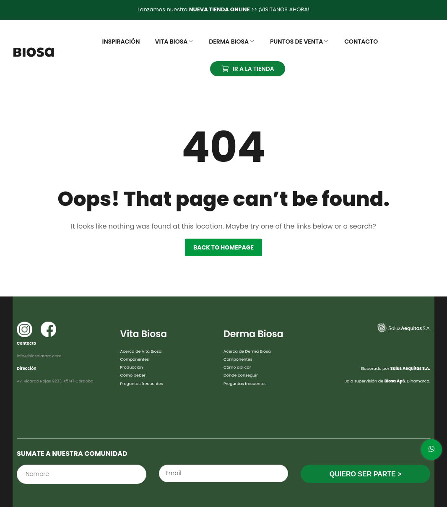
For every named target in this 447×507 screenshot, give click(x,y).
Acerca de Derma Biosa (247, 351)
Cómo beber (133, 375)
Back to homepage (223, 247)
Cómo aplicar (237, 367)
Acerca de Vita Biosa (141, 351)
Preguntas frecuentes (141, 383)
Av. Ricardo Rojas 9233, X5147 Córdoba (55, 381)
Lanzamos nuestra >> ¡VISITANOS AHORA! (223, 9)
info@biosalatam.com (39, 356)
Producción (131, 367)
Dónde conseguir (241, 375)
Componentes (134, 359)
